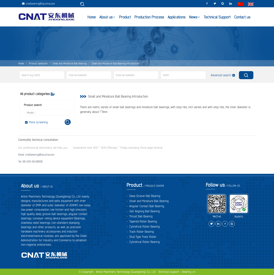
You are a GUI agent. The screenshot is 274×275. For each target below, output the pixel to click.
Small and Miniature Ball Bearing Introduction (115, 63)
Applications (176, 17)
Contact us (242, 17)
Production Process (149, 17)
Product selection (38, 63)
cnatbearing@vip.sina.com (38, 3)
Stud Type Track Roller (142, 236)
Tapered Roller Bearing (143, 221)
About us (106, 17)
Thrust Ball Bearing (141, 216)
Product (125, 17)
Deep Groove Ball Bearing (144, 195)
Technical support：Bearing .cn (176, 271)
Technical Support (217, 17)
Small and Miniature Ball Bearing (69, 63)
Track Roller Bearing (141, 231)
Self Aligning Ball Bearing (144, 211)
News (193, 17)
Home (91, 17)
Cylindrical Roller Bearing (144, 226)
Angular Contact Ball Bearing (146, 206)
